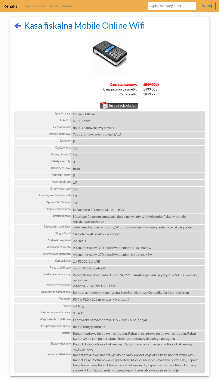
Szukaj (207, 6)
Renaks (10, 6)
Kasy (26, 6)
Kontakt (68, 6)
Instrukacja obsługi (123, 105)
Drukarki (39, 6)
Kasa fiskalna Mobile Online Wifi (79, 25)
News (54, 6)
